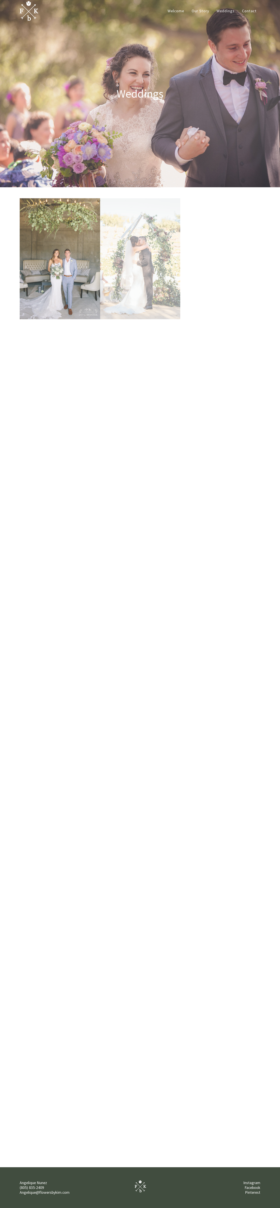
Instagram (251, 1182)
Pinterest (252, 1192)
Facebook (252, 1187)
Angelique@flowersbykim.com (45, 1192)
